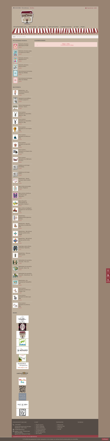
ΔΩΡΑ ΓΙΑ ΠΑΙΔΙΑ (32, 26)
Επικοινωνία (60, 424)
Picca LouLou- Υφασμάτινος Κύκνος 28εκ (24, 304)
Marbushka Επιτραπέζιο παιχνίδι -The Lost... (25, 260)
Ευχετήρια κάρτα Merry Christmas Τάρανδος (25, 247)
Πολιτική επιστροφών (40, 429)
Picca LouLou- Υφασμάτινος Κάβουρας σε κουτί (25, 159)
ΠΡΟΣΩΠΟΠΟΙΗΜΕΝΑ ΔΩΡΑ (19, 26)
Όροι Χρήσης (38, 433)
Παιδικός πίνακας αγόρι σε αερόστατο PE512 (25, 51)
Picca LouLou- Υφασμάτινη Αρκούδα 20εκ (24, 144)
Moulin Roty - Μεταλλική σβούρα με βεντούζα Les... (25, 240)
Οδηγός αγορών (39, 424)
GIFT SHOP (76, 26)
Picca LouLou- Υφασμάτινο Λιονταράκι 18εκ (25, 128)
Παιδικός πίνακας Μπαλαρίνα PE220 (23, 44)
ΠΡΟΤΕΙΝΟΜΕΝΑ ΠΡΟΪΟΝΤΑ (20, 40)
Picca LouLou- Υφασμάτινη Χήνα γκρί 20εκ (25, 297)
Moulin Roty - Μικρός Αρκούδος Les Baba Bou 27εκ (25, 225)
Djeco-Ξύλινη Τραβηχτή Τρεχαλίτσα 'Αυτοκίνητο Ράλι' (25, 209)
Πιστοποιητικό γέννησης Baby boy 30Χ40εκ (25, 72)
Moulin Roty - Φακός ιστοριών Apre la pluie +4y (24, 180)
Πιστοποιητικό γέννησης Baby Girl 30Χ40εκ (25, 78)
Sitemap (59, 429)
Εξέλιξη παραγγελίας (40, 432)
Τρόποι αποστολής (40, 427)
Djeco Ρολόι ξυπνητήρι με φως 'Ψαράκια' (25, 187)
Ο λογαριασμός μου (40, 430)
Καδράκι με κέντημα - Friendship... (24, 166)
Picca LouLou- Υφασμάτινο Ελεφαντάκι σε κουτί (25, 151)
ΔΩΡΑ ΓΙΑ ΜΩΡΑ (42, 26)
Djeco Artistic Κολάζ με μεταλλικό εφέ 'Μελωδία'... (25, 195)
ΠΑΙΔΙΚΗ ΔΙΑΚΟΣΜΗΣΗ (53, 26)
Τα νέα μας (59, 427)
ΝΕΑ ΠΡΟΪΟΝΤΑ (17, 87)
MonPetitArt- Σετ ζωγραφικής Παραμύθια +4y (25, 282)
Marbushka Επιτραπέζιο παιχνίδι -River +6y (25, 267)
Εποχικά (82, 26)
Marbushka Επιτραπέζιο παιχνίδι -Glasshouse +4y (25, 274)
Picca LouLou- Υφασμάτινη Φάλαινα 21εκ (24, 136)
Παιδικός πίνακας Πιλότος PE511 (23, 65)
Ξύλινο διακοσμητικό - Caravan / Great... (25, 106)
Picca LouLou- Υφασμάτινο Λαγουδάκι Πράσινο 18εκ (25, 113)
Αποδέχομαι (105, 439)
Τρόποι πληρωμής (39, 426)
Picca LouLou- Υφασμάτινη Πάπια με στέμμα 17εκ (25, 289)
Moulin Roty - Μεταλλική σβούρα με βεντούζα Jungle (25, 233)
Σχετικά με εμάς (61, 426)
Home (14, 36)
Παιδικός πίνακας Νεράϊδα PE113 (23, 58)
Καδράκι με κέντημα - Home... (24, 172)
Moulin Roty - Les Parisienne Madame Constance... (24, 92)
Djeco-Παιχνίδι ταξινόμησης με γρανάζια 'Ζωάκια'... (24, 202)
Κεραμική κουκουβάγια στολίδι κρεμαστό (25, 99)
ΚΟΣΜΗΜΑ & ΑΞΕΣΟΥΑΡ (66, 26)
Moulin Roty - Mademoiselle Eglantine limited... (25, 217)
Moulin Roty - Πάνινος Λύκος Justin (24, 253)
